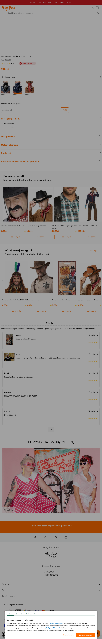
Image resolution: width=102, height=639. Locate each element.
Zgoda (11, 614)
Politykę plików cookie (53, 628)
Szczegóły (19, 614)
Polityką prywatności (55, 623)
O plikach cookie (31, 614)
